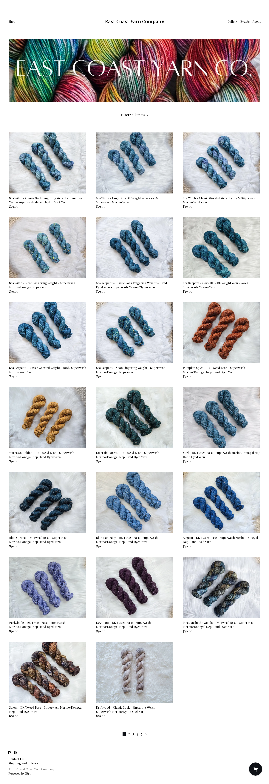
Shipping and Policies (23, 763)
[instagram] (9, 752)
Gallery (232, 21)
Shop (12, 21)
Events (245, 21)
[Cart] (255, 769)
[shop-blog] (15, 752)
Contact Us (16, 759)
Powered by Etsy (19, 773)
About (257, 21)
